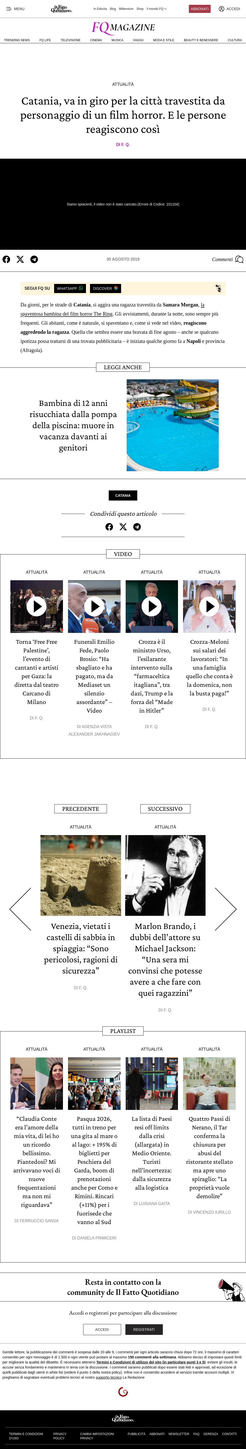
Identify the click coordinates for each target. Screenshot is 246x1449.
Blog (113, 8)
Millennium (126, 8)
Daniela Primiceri (97, 1238)
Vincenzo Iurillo (212, 1212)
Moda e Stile (163, 40)
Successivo (165, 808)
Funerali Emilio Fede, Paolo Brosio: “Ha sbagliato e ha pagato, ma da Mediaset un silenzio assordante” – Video (94, 676)
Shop (140, 8)
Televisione (71, 40)
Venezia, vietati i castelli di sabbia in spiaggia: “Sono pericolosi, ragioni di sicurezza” (81, 948)
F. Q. (125, 144)
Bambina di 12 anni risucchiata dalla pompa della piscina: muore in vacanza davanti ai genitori (73, 425)
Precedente (80, 808)
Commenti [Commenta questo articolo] (227, 259)
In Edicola (100, 8)
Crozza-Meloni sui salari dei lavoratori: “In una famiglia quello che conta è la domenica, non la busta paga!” (209, 667)
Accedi (102, 1330)
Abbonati (200, 9)
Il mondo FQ (157, 9)
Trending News (17, 40)
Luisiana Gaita (154, 1204)
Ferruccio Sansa (39, 1221)
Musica (117, 40)
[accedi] (229, 9)
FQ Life (45, 40)
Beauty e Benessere (201, 40)
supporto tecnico (109, 1377)
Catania (123, 495)
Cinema (96, 40)
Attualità (123, 84)
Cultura (235, 40)
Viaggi (138, 40)
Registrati (144, 1330)
